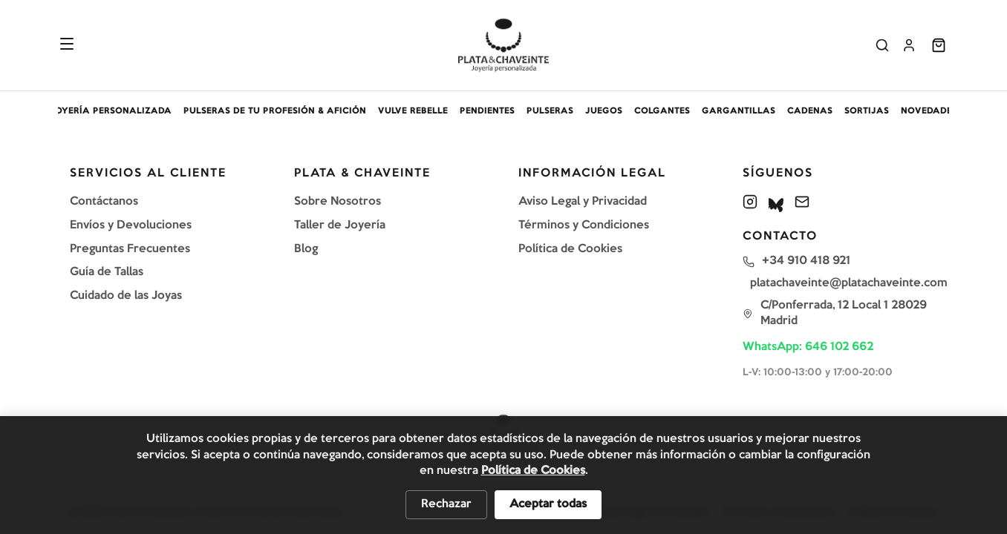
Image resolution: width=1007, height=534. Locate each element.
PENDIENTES (487, 111)
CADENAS (809, 111)
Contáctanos (104, 202)
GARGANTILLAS (738, 111)
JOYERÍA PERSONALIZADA (111, 111)
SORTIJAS (866, 111)
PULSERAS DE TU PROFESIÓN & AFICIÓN (274, 111)
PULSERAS (550, 111)
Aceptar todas (548, 504)
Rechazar (446, 504)
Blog (306, 249)
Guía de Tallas (106, 272)
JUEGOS (603, 111)
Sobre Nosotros (337, 202)
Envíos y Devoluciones (131, 225)
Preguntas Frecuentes (130, 249)
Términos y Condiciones (583, 225)
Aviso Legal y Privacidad (582, 202)
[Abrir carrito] (938, 45)
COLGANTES (662, 111)
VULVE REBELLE (413, 111)
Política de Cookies (570, 249)
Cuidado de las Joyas (126, 296)
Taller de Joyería (339, 225)
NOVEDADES (929, 111)
